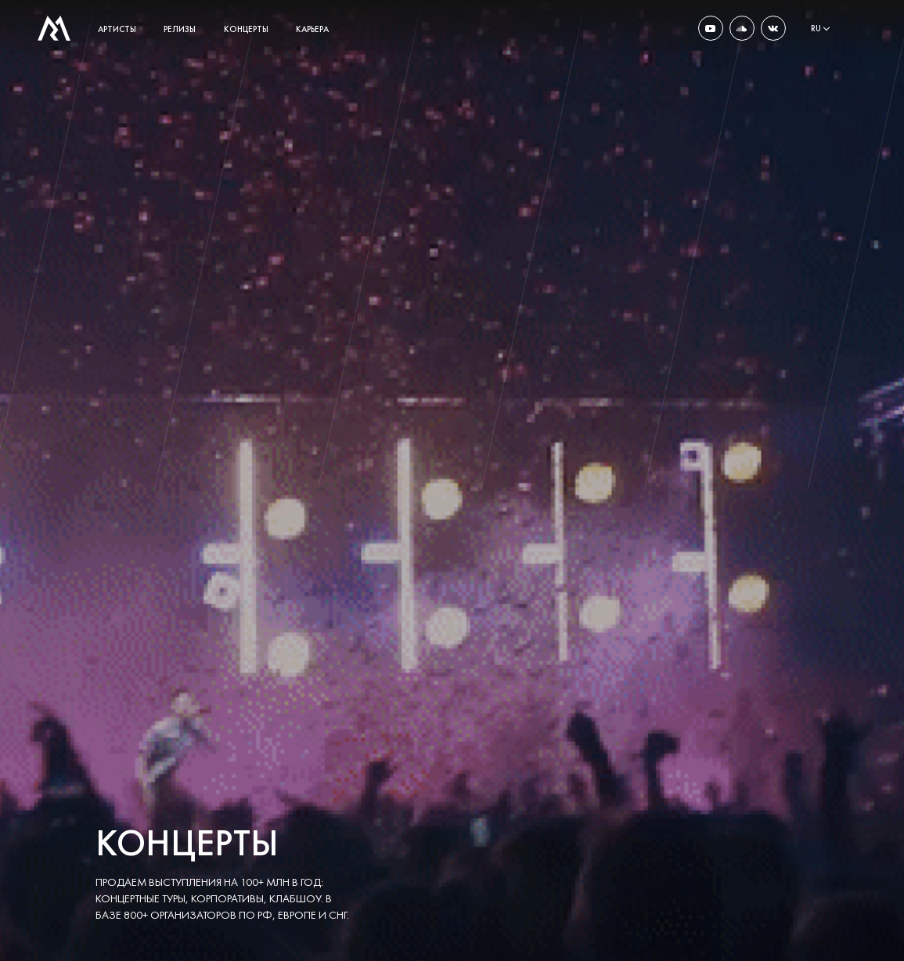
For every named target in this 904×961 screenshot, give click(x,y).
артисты (117, 28)
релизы (180, 28)
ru (816, 28)
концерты (246, 28)
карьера (312, 28)
